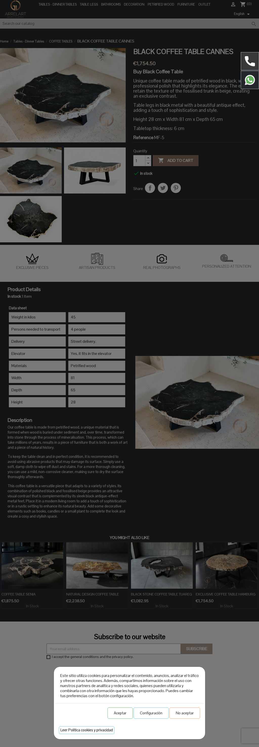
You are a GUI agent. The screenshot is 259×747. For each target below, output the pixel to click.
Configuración (151, 713)
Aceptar (120, 713)
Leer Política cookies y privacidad (86, 730)
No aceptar (185, 713)
